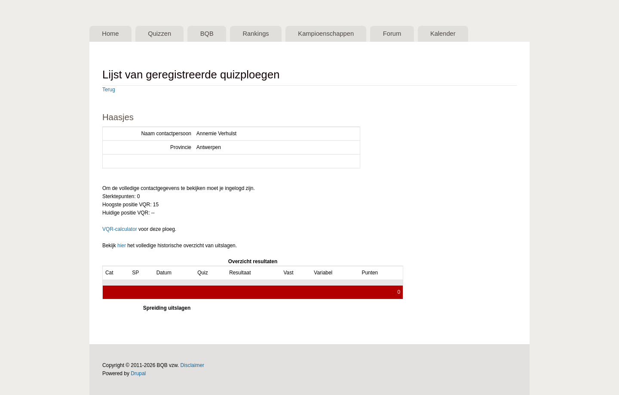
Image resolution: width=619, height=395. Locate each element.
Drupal (138, 373)
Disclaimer (193, 365)
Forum (392, 33)
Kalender (443, 33)
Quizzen (159, 33)
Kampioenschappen (326, 33)
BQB (207, 33)
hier (121, 246)
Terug (108, 90)
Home (110, 33)
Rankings (255, 33)
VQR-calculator (119, 229)
